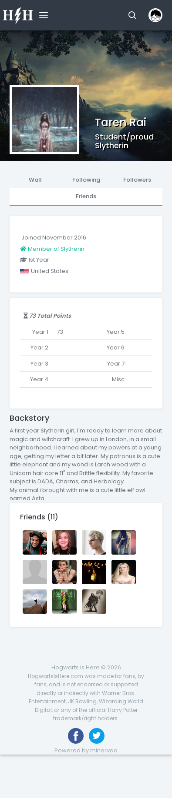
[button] (132, 15)
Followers (137, 180)
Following (86, 180)
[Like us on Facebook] (76, 736)
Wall (35, 180)
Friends (86, 196)
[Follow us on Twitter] (97, 736)
